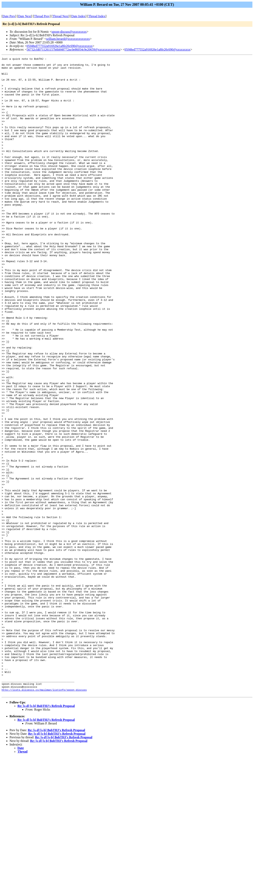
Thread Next (60, 16)
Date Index (78, 16)
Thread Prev (42, 16)
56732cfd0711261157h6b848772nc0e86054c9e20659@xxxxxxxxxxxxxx (73, 49)
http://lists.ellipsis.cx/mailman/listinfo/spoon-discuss (44, 816)
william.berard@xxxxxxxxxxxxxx (68, 38)
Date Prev (9, 16)
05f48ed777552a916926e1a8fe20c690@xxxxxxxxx (59, 46)
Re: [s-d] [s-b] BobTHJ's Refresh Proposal (46, 833)
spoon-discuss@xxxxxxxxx (69, 31)
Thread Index (96, 16)
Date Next (24, 16)
